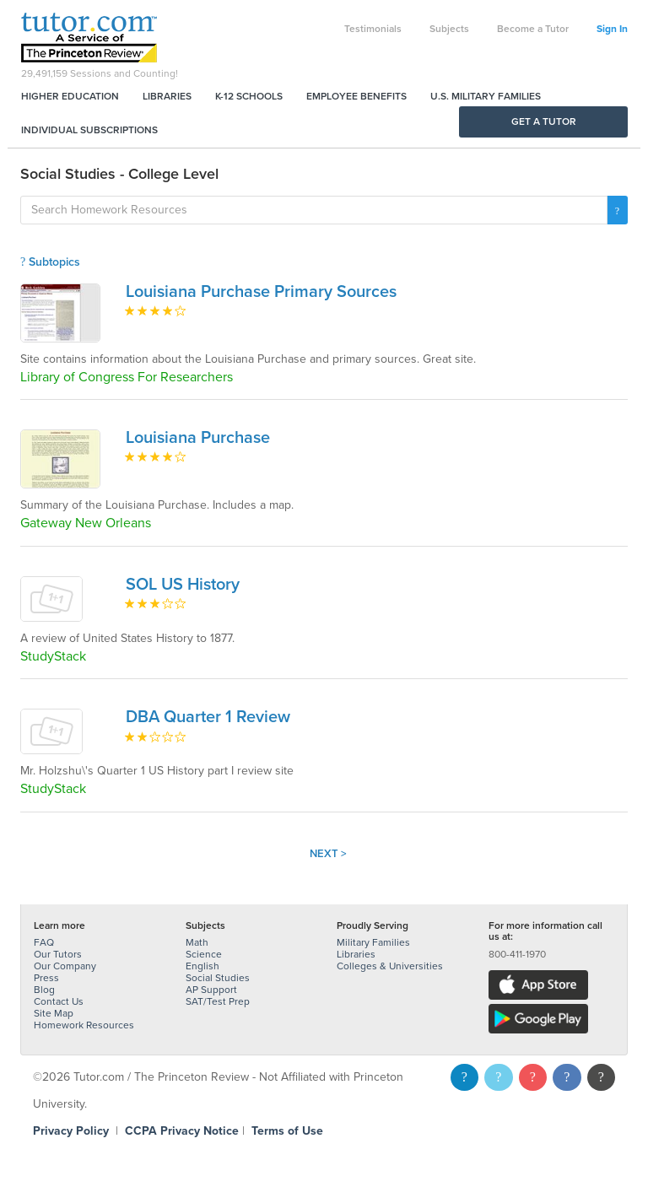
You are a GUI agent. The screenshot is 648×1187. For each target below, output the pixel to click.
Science (204, 954)
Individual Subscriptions (89, 130)
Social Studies (218, 978)
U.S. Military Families (485, 96)
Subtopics (50, 262)
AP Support (211, 989)
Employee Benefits (356, 96)
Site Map (53, 1013)
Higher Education (70, 96)
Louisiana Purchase (198, 438)
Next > (328, 854)
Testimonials (373, 29)
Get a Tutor (543, 121)
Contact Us (59, 1001)
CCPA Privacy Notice (182, 1131)
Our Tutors (58, 954)
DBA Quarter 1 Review (208, 717)
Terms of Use (287, 1131)
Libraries (167, 96)
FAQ (44, 942)
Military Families (373, 942)
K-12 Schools (249, 96)
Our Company (65, 966)
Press (46, 978)
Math (197, 942)
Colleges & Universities (390, 966)
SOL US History (183, 585)
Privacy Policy (71, 1131)
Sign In (612, 29)
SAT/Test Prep (218, 1001)
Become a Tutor (533, 29)
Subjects (449, 29)
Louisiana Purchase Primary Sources (261, 292)
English (202, 966)
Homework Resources (84, 1025)
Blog (44, 989)
